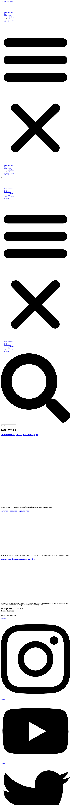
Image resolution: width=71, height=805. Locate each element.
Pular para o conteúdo (7, 1)
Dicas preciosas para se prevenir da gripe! (19, 434)
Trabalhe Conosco (9, 20)
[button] (35, 93)
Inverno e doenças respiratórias (15, 511)
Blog (5, 14)
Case (9, 18)
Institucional (7, 15)
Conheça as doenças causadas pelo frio (18, 559)
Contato (6, 21)
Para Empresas (8, 12)
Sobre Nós (11, 17)
